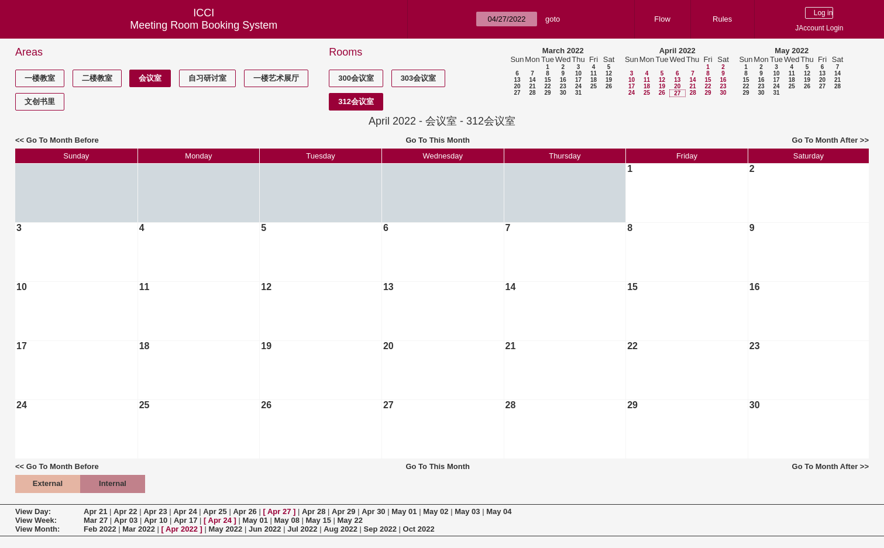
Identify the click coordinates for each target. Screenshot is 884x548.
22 (547, 86)
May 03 (467, 511)
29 (547, 92)
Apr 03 (125, 520)
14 (532, 80)
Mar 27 (96, 520)
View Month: (37, 529)
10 (578, 73)
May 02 (435, 511)
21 (532, 86)
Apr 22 (125, 511)
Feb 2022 (100, 529)
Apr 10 (155, 520)
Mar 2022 (138, 529)
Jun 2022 (265, 529)
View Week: (36, 520)
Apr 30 (373, 511)
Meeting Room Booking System (203, 25)
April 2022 (677, 50)
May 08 (287, 520)
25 (593, 86)
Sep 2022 (380, 529)
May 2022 (792, 50)
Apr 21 (95, 511)
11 (593, 73)
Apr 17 (185, 520)
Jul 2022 (302, 529)
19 (609, 80)
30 (563, 92)
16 (563, 80)
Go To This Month (437, 140)
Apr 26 (244, 511)
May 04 (498, 511)
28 (532, 92)
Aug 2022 (340, 529)
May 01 (404, 511)
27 (517, 92)
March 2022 (563, 50)
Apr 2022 (182, 529)
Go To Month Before (62, 140)
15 (547, 80)
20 (517, 86)
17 (578, 80)
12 (609, 73)
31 (578, 92)
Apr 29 (343, 511)
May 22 (350, 520)
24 (578, 86)
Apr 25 (214, 511)
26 (609, 86)
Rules (722, 19)
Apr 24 (185, 511)
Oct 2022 (419, 529)
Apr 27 (279, 511)
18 (593, 80)
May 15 (318, 520)
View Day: (33, 511)
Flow (662, 19)
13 (517, 80)
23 (563, 86)
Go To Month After (825, 140)
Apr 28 (313, 511)
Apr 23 (155, 511)
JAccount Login (819, 28)
